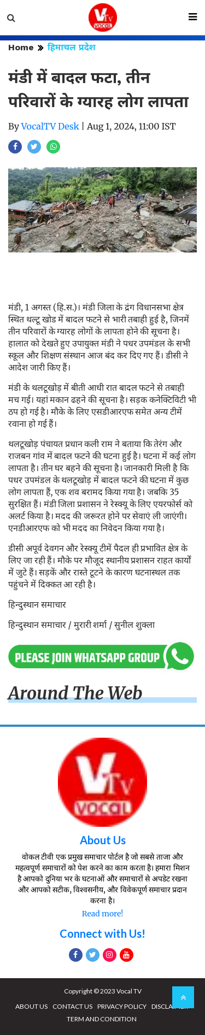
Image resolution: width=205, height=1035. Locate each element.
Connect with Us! (102, 933)
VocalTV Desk (50, 126)
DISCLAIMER (169, 1006)
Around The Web (75, 693)
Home (21, 47)
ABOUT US (31, 1006)
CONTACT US (72, 1006)
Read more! (102, 914)
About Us (103, 839)
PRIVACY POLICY (122, 1006)
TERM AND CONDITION (102, 1019)
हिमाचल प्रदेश (72, 47)
